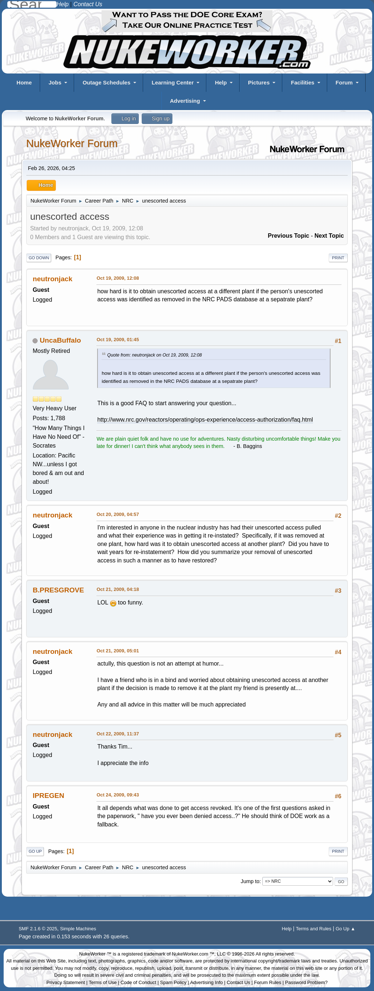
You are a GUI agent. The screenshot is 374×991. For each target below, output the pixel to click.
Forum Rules (267, 982)
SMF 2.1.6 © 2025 (38, 928)
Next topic (329, 236)
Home (24, 82)
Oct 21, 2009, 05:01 (117, 650)
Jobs (55, 82)
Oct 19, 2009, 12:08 (117, 278)
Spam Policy (173, 982)
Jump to (250, 881)
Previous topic (288, 236)
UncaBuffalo (60, 340)
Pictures (259, 82)
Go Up (35, 851)
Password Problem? (306, 982)
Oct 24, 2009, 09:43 (117, 795)
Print (338, 258)
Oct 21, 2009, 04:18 (117, 589)
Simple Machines (78, 928)
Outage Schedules (106, 82)
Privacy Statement (65, 982)
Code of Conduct (138, 982)
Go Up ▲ (345, 928)
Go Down (38, 258)
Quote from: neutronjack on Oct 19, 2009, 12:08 (154, 355)
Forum (344, 82)
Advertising (185, 101)
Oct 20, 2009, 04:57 (117, 514)
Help (221, 82)
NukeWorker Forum (72, 143)
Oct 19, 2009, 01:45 (117, 339)
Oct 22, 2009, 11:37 (117, 733)
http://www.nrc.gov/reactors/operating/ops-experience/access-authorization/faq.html (205, 420)
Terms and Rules (313, 928)
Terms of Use (103, 982)
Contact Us (238, 982)
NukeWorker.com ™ (193, 954)
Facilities (302, 82)
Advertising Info (206, 982)
